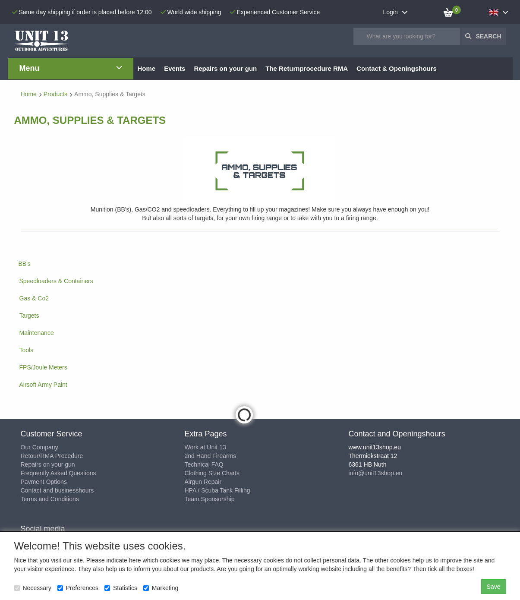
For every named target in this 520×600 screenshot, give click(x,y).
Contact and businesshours (57, 490)
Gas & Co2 (34, 298)
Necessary (32, 587)
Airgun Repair (203, 481)
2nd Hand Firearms (210, 455)
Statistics (120, 587)
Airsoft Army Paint (43, 384)
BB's (25, 263)
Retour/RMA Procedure (52, 455)
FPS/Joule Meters (43, 367)
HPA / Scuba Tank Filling (217, 490)
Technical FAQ (204, 464)
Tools (26, 350)
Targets (29, 315)
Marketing (160, 587)
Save (494, 586)
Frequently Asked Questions (58, 473)
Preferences (77, 587)
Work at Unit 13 (205, 447)
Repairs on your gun (48, 464)
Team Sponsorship (210, 499)
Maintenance (36, 332)
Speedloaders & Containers (56, 281)
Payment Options (44, 481)
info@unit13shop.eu (376, 473)
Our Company (39, 447)
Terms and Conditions (50, 499)
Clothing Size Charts (212, 473)
